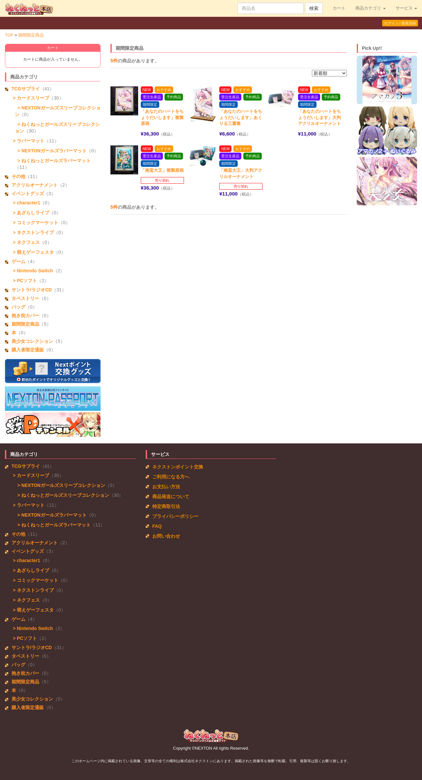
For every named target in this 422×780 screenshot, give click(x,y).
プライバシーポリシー (175, 516)
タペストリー (25, 298)
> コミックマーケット (35, 222)
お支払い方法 (166, 486)
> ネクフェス (26, 242)
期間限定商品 (31, 35)
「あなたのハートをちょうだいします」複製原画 (162, 117)
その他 (18, 176)
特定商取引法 (166, 506)
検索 (313, 8)
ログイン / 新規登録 (400, 23)
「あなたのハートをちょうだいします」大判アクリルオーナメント (319, 117)
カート (339, 8)
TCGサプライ (26, 88)
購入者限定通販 (28, 349)
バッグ (18, 307)
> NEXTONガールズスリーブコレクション (60, 485)
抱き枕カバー (25, 315)
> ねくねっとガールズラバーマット (53, 160)
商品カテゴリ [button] (370, 8)
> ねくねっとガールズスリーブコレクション (62, 495)
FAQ (157, 526)
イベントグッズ (28, 193)
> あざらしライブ (30, 212)
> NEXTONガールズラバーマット (51, 150)
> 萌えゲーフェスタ (33, 252)
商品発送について (170, 496)
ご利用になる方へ (170, 476)
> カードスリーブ (30, 98)
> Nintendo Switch (32, 270)
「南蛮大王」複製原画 (162, 170)
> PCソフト (24, 280)
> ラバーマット (28, 140)
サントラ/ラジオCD (32, 289)
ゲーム (18, 261)
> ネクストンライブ (33, 232)
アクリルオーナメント (35, 185)
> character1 (26, 202)
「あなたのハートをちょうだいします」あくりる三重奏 (240, 117)
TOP (9, 35)
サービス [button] (406, 8)
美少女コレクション (32, 341)
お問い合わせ (166, 536)
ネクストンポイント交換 (177, 466)
